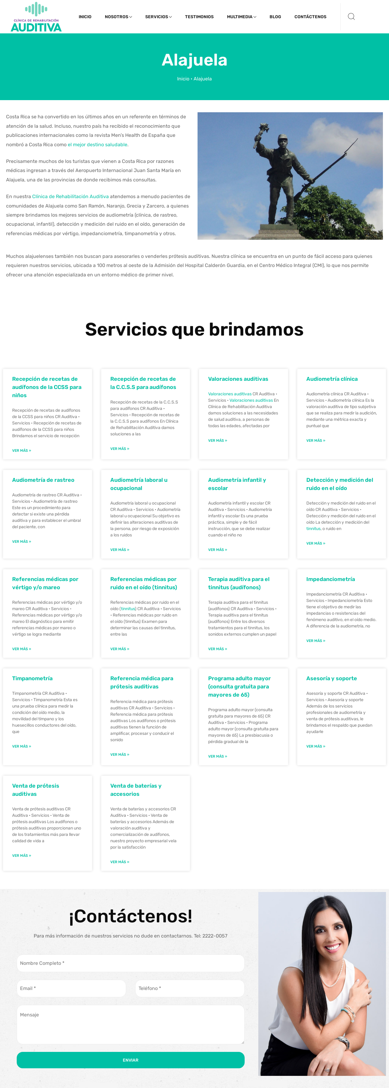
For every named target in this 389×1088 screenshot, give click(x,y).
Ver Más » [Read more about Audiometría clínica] (315, 440)
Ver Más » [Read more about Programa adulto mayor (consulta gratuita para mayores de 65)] (217, 756)
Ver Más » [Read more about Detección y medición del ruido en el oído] (315, 543)
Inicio (85, 16)
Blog (275, 16)
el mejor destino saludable (97, 144)
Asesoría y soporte (331, 678)
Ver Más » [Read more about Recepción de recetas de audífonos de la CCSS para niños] (21, 450)
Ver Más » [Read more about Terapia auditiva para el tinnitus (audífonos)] (217, 649)
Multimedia (241, 16)
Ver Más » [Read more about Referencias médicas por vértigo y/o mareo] (21, 649)
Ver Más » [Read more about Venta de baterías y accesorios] (119, 862)
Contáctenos (310, 16)
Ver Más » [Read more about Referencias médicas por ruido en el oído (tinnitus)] (119, 649)
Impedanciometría (330, 579)
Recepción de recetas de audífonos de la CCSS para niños (46, 387)
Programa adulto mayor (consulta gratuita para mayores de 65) (239, 686)
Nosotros (118, 16)
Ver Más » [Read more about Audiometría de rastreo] (21, 541)
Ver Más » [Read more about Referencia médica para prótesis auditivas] (119, 754)
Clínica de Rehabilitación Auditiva (70, 196)
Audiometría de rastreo (43, 480)
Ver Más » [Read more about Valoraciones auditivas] (217, 440)
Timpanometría (32, 678)
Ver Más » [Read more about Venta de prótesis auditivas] (21, 855)
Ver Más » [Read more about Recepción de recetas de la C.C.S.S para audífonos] (119, 449)
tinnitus (313, 528)
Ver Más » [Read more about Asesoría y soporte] (315, 746)
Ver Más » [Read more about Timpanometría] (21, 746)
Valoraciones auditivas (238, 379)
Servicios (158, 16)
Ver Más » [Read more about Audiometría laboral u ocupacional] (119, 550)
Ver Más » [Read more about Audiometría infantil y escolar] (217, 550)
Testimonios (199, 16)
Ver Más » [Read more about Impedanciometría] (315, 641)
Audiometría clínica (332, 379)
